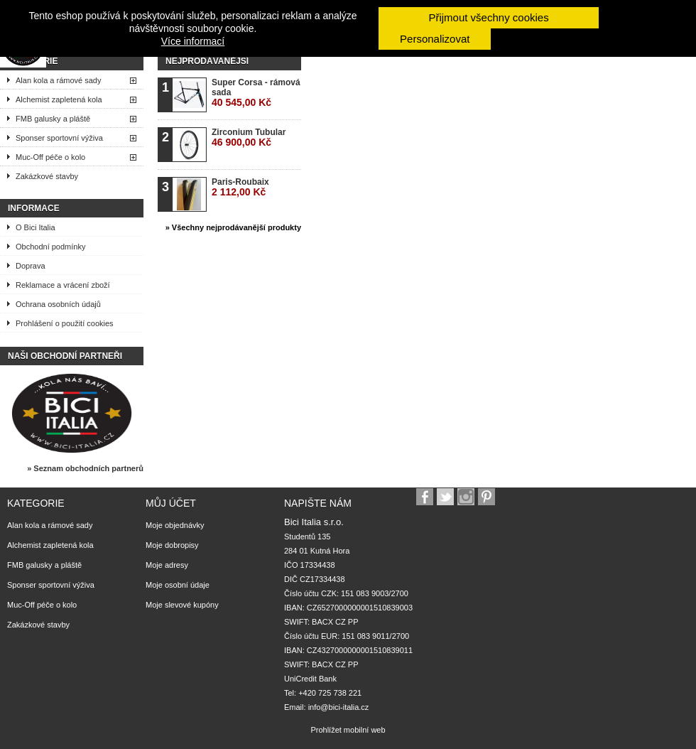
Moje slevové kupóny (182, 604)
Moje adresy (167, 565)
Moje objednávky (175, 525)
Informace (34, 208)
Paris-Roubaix (240, 187)
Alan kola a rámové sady (58, 80)
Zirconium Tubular (249, 137)
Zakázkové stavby (47, 176)
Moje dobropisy (172, 545)
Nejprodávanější (207, 61)
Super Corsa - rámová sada (256, 92)
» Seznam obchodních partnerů (85, 468)
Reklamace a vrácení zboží (63, 285)
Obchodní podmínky (50, 246)
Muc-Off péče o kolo (50, 157)
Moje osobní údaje (178, 585)
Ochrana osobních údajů (58, 304)
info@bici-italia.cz (338, 707)
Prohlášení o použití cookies (65, 323)
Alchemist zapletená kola (59, 99)
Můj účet (171, 503)
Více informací (192, 41)
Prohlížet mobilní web (347, 730)
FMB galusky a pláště (53, 118)
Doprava (30, 266)
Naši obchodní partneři (65, 356)
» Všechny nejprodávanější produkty (233, 227)
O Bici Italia (35, 227)
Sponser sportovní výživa (59, 138)
